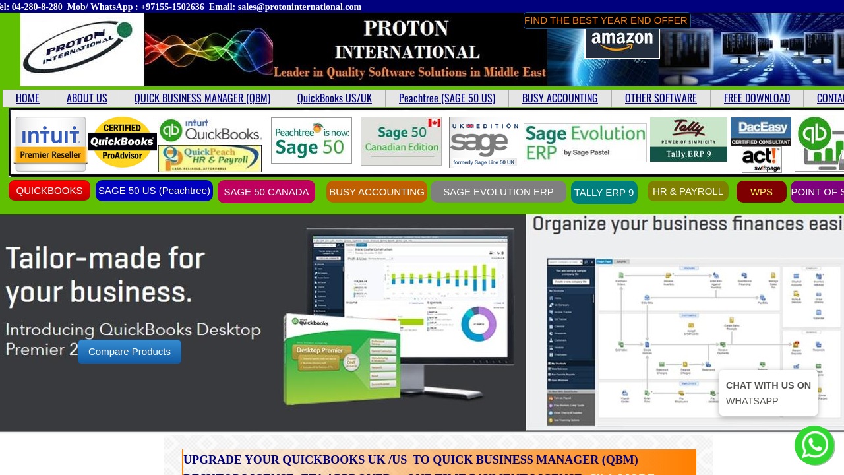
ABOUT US (87, 98)
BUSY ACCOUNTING (560, 98)
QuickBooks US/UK (334, 98)
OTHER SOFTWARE (661, 98)
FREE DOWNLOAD (757, 98)
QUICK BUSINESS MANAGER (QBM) (202, 98)
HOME (28, 98)
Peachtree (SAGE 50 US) (447, 98)
